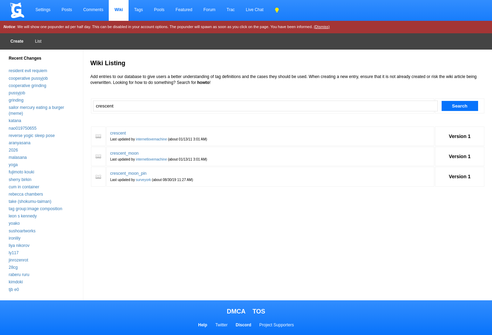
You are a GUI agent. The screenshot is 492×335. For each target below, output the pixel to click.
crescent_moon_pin (128, 173)
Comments (93, 9)
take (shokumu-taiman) (30, 201)
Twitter (221, 325)
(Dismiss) (322, 27)
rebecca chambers (26, 194)
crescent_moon (124, 153)
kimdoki (16, 282)
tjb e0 (14, 289)
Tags (138, 9)
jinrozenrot (18, 260)
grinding (16, 100)
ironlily (14, 238)
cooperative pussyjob (28, 78)
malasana (18, 157)
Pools (159, 9)
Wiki (118, 9)
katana (15, 120)
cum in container (24, 186)
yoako (14, 223)
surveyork (143, 180)
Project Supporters (276, 325)
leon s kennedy (23, 216)
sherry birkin (20, 179)
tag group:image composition (35, 208)
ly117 (14, 252)
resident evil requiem (28, 70)
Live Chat (255, 9)
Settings (42, 9)
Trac (231, 9)
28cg (13, 267)
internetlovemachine (151, 139)
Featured (183, 9)
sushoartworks (22, 231)
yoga (13, 164)
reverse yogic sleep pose (32, 135)
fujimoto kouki (21, 172)
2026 (13, 150)
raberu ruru (19, 274)
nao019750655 (22, 128)
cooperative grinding (27, 85)
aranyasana (20, 142)
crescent (118, 133)
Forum (209, 9)
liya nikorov (19, 245)
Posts (67, 9)
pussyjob (17, 93)
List (38, 41)
